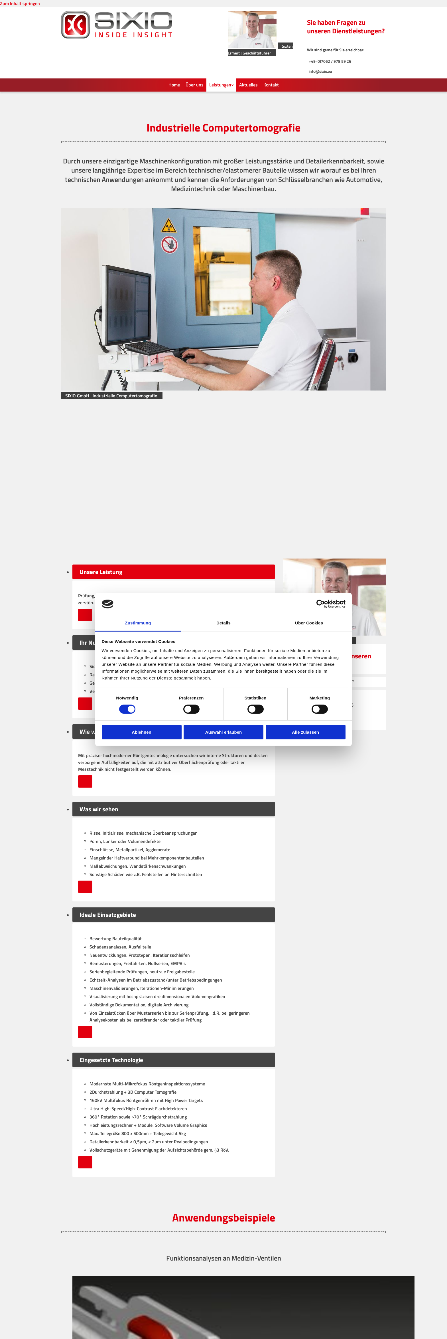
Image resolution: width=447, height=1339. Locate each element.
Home (174, 84)
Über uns (195, 84)
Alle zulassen (305, 732)
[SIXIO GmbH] (116, 36)
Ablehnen (141, 732)
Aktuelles (248, 84)
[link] (221, 85)
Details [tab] (223, 622)
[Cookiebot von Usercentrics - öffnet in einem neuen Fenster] (321, 604)
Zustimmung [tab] (138, 622)
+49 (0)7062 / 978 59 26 (330, 61)
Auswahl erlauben (223, 732)
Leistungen (220, 84)
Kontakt (271, 84)
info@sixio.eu (320, 71)
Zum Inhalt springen (20, 3)
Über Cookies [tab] (309, 622)
